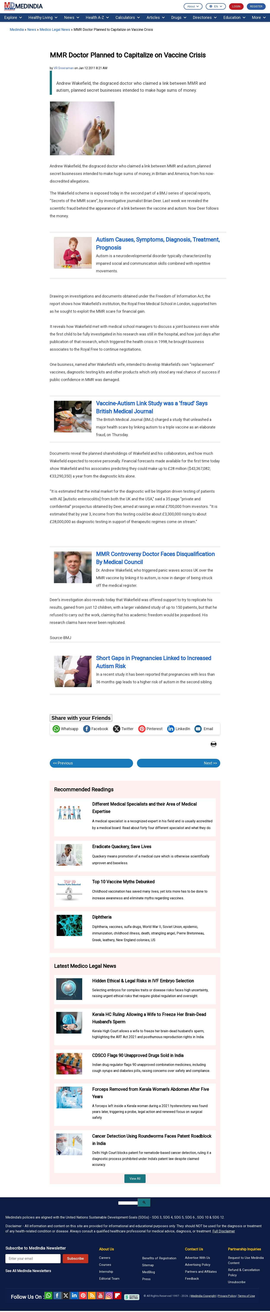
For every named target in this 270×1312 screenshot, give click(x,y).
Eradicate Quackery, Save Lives (121, 846)
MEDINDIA (23, 6)
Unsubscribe (237, 1282)
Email (203, 729)
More (259, 17)
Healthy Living (43, 17)
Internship (106, 1272)
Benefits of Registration (159, 1258)
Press (146, 1279)
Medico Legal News (55, 30)
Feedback (192, 1279)
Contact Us (194, 1249)
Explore (13, 17)
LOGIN (236, 6)
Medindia (17, 30)
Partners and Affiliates (201, 1272)
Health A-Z (97, 17)
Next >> (210, 763)
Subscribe (75, 1258)
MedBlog (148, 1272)
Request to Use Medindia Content (246, 1260)
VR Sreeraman (64, 68)
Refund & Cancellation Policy (244, 1272)
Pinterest (150, 729)
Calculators (128, 17)
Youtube (100, 1295)
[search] (128, 1203)
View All (135, 1178)
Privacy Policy (227, 1295)
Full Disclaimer (223, 1231)
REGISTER (256, 6)
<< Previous (63, 763)
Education (234, 17)
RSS (92, 1295)
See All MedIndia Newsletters (28, 1271)
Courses (105, 1265)
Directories (205, 17)
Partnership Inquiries (244, 1249)
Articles (156, 17)
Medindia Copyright (203, 1295)
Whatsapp (65, 729)
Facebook (95, 729)
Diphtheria (101, 917)
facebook (57, 1295)
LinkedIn (178, 729)
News (71, 17)
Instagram (109, 1295)
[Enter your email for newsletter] (33, 1258)
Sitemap (148, 1265)
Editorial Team (109, 1279)
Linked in (74, 1295)
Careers (104, 1258)
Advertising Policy (197, 1265)
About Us (106, 1249)
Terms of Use (246, 1295)
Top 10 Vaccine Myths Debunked (123, 881)
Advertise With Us (197, 1258)
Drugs (178, 17)
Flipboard (118, 1295)
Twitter (123, 729)
